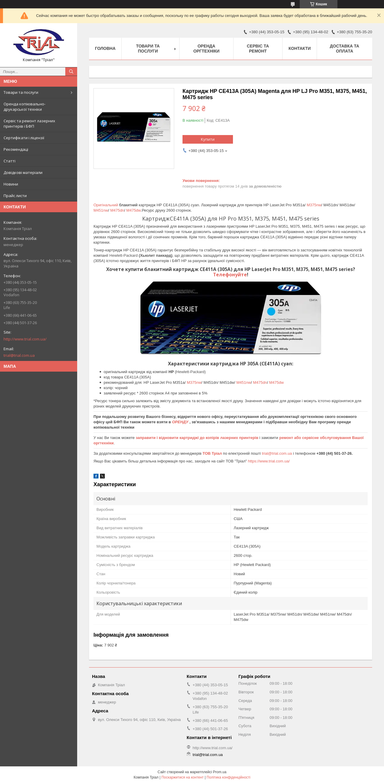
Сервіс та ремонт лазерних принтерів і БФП (29, 123)
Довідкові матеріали (23, 172)
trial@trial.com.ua (19, 355)
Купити (208, 139)
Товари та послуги (21, 92)
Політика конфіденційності (228, 777)
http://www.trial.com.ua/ (25, 339)
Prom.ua (219, 772)
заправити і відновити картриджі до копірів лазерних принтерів (197, 437)
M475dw (133, 210)
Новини (11, 184)
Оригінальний (105, 205)
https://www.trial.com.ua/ (269, 461)
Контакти (299, 48)
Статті (9, 161)
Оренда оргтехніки (206, 48)
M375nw (314, 205)
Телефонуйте (230, 274)
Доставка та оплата (344, 48)
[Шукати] (71, 71)
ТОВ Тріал (213, 453)
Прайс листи (15, 195)
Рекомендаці (16, 149)
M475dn (117, 210)
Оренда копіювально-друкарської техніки (24, 106)
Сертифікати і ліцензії (24, 137)
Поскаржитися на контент (182, 777)
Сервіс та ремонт (258, 48)
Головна (105, 48)
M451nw (100, 210)
